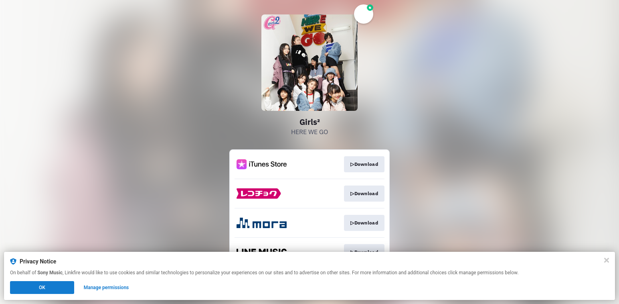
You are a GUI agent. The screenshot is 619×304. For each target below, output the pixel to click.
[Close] (606, 260)
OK (42, 287)
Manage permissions (106, 287)
